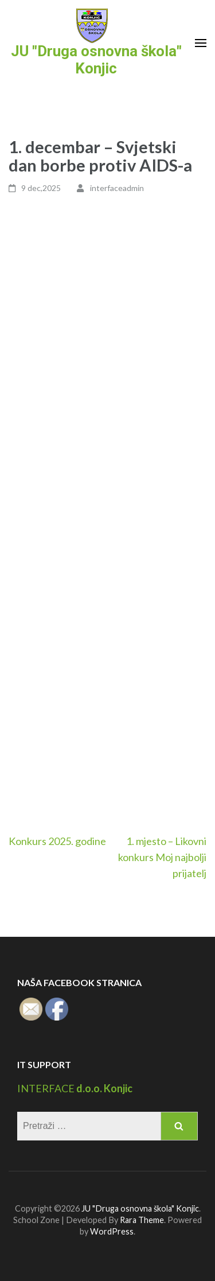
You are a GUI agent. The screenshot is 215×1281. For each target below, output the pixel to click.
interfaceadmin (117, 188)
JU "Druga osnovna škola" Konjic (96, 59)
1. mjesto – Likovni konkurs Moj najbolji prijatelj (162, 857)
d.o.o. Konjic (103, 1088)
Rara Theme (142, 1220)
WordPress (112, 1231)
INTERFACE (46, 1088)
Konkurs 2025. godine (57, 841)
